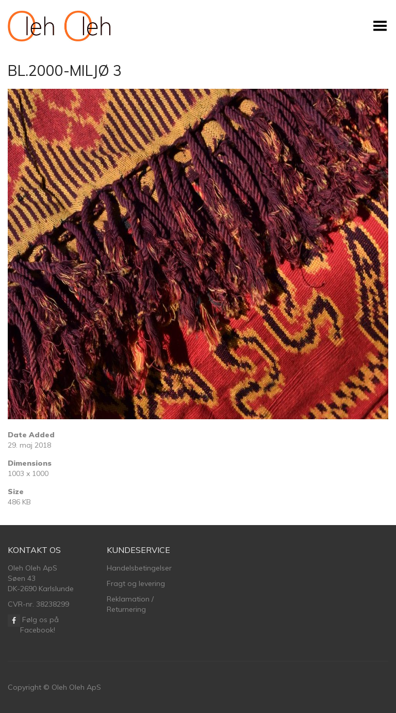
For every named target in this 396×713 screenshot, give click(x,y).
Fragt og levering (136, 583)
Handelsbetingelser (139, 568)
